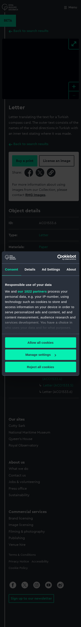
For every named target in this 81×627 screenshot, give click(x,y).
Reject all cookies (40, 367)
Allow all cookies (40, 342)
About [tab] (71, 269)
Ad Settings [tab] (51, 269)
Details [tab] (30, 269)
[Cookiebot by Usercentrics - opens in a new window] (57, 257)
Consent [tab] (11, 269)
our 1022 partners (32, 291)
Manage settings (40, 354)
